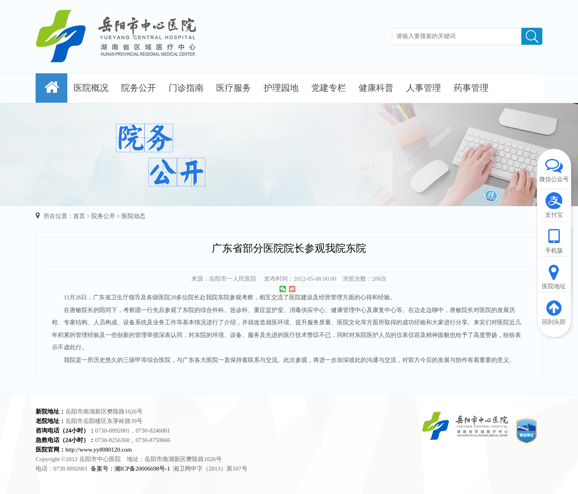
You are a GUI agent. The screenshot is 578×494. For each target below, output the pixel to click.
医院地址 (553, 276)
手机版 (553, 241)
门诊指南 (186, 88)
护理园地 (281, 88)
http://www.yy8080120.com (98, 449)
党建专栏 (328, 88)
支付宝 (553, 205)
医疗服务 (233, 88)
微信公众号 (553, 169)
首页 (79, 216)
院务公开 (138, 88)
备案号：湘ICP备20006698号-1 (130, 468)
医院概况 (91, 88)
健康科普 (376, 88)
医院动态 (133, 216)
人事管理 (423, 88)
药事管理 (471, 88)
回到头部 (553, 312)
